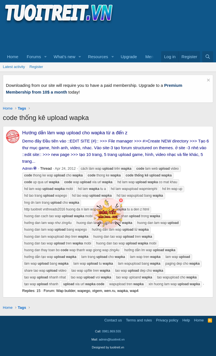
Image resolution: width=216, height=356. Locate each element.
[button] (46, 56)
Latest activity (14, 67)
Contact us (113, 320)
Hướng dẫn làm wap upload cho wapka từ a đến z (74, 132)
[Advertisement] (105, 36)
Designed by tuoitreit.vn (108, 347)
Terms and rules (139, 320)
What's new (64, 56)
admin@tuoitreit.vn (112, 339)
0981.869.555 (111, 331)
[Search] (207, 56)
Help (186, 320)
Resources (98, 56)
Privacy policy (167, 320)
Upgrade (129, 56)
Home (12, 56)
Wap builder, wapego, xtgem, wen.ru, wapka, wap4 (97, 291)
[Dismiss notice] (207, 81)
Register (36, 67)
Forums (34, 56)
